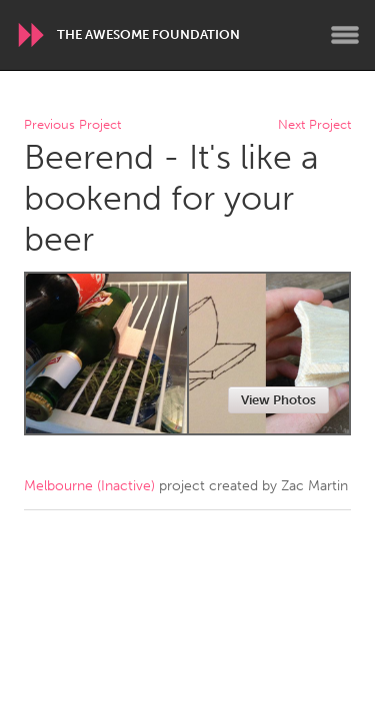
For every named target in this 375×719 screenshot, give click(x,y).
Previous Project (72, 125)
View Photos (278, 399)
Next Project (314, 125)
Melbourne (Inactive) (89, 485)
